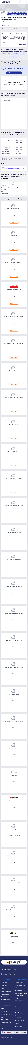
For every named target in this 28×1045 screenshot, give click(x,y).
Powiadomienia (5, 999)
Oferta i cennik (19, 982)
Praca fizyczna (13, 57)
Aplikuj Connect (19, 1020)
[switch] (14, 73)
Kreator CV (4, 1008)
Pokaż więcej (22, 44)
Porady (3, 988)
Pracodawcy (9, 28)
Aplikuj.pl (3, 28)
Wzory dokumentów (6, 1014)
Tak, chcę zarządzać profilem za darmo (17, 14)
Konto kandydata (6, 991)
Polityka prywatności (21, 1013)
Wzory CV (4, 1011)
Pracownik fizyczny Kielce (18, 53)
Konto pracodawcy (20, 990)
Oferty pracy (4, 982)
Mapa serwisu (19, 1026)
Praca (3, 25)
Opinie (7, 25)
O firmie (17, 1007)
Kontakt (17, 1010)
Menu (23, 2)
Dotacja (17, 1023)
